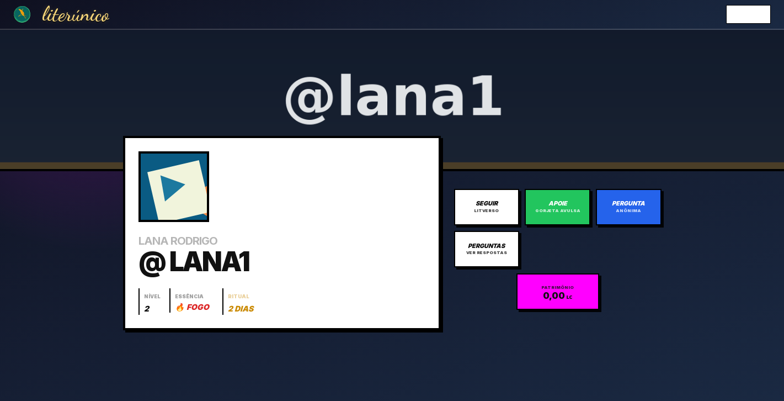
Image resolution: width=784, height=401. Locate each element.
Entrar (748, 14)
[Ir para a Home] (22, 14)
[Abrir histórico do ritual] (240, 301)
